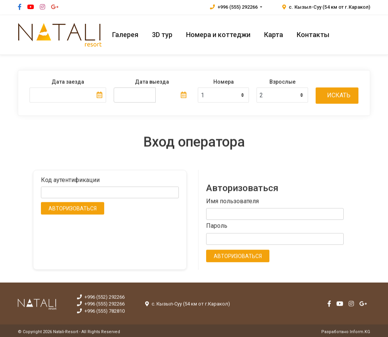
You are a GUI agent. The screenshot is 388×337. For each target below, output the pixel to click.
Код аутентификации (70, 180)
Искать (338, 95)
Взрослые (282, 82)
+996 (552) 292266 (101, 298)
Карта (273, 35)
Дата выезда (152, 82)
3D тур (162, 35)
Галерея (125, 35)
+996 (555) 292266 (101, 306)
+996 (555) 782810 (101, 313)
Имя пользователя (232, 201)
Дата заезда (68, 82)
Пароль (216, 226)
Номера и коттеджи (218, 35)
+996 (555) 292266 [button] (234, 7)
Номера (223, 82)
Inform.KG (360, 333)
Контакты (313, 35)
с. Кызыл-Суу (326, 7)
